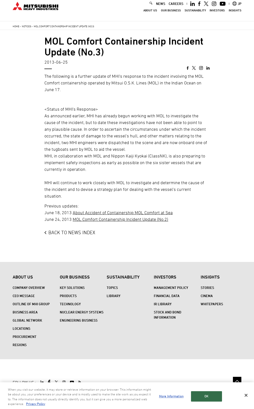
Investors (217, 15)
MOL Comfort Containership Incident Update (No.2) (120, 219)
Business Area (25, 312)
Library (114, 296)
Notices (26, 26)
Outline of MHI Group (31, 304)
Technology (70, 304)
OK (206, 397)
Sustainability (195, 15)
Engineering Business (78, 320)
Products (68, 296)
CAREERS (176, 8)
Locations (21, 328)
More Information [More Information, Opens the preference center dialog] (171, 397)
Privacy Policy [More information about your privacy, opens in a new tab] (35, 404)
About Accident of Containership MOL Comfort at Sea (123, 212)
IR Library (163, 304)
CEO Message (24, 296)
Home (16, 26)
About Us (150, 15)
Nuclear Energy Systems (81, 312)
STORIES (207, 287)
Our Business (171, 15)
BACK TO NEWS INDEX (71, 232)
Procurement (24, 336)
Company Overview (29, 287)
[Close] (246, 395)
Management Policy (171, 287)
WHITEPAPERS (212, 304)
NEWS (160, 8)
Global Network (27, 320)
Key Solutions (72, 287)
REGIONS (20, 345)
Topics (112, 287)
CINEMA (207, 296)
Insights (235, 15)
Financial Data (167, 296)
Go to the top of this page (237, 381)
